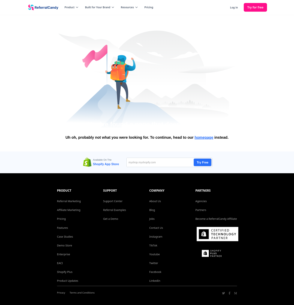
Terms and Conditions (82, 292)
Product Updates (67, 280)
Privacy (61, 292)
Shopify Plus (64, 272)
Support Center (112, 201)
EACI (60, 263)
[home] (42, 7)
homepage (204, 137)
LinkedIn (154, 280)
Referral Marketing (69, 201)
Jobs (151, 219)
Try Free (202, 162)
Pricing (148, 7)
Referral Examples (114, 210)
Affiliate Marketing (68, 210)
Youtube (154, 254)
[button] (72, 7)
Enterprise (63, 254)
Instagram (155, 236)
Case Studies (65, 236)
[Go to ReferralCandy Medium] (235, 293)
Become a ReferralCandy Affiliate (216, 219)
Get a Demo (110, 219)
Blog (152, 210)
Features (62, 228)
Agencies (201, 201)
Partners (200, 210)
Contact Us (156, 228)
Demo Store (64, 245)
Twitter (153, 263)
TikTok (153, 245)
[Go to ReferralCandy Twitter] (223, 293)
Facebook (155, 272)
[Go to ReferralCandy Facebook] (229, 293)
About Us (155, 201)
